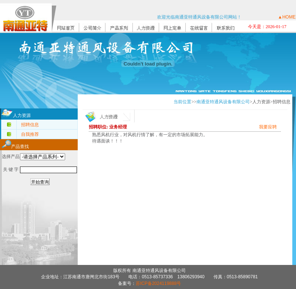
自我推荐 (30, 134)
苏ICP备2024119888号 (158, 283)
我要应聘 (268, 127)
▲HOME (287, 17)
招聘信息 (30, 124)
